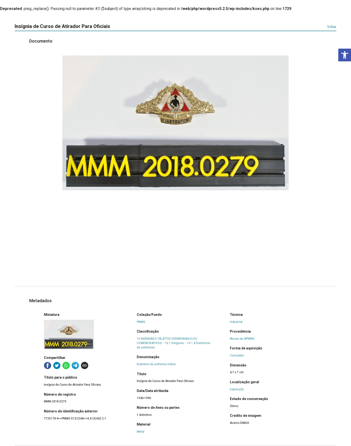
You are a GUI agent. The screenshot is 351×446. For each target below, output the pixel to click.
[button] (344, 55)
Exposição (237, 389)
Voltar (331, 27)
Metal (140, 431)
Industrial (236, 322)
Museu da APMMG (242, 338)
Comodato (237, 355)
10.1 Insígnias (174, 343)
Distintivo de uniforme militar (156, 364)
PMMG (141, 322)
